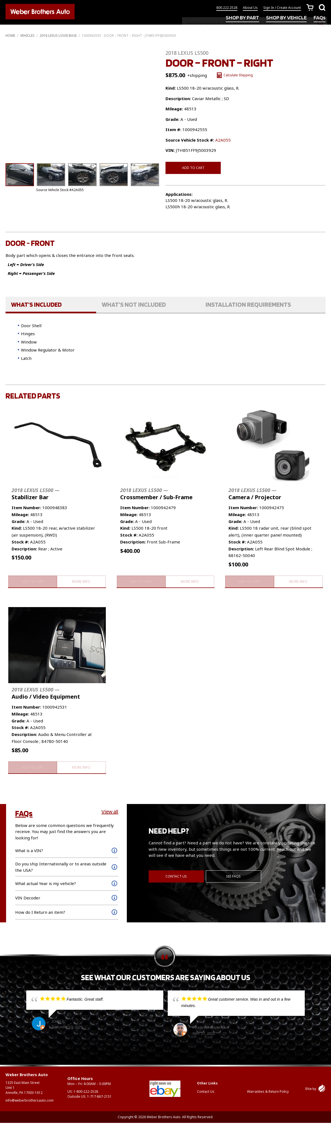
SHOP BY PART (242, 18)
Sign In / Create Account (282, 9)
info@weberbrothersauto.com (30, 1101)
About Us (250, 9)
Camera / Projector (254, 494)
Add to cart (193, 167)
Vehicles (27, 35)
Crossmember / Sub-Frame (156, 494)
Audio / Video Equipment (46, 694)
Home (10, 35)
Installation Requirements (248, 304)
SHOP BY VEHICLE (286, 18)
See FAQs (234, 876)
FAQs (319, 18)
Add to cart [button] (32, 581)
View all (109, 812)
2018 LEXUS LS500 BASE (58, 35)
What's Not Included (134, 304)
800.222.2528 (226, 9)
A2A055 (223, 140)
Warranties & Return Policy (268, 1092)
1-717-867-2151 (99, 1097)
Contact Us (176, 876)
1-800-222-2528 (85, 1092)
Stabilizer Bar (35, 494)
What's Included (36, 304)
